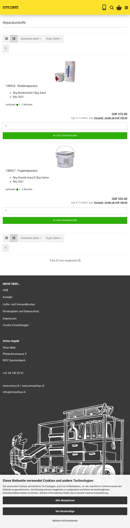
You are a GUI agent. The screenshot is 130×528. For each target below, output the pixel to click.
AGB (5, 290)
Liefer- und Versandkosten (19, 304)
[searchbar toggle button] (111, 7)
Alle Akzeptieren (65, 500)
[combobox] (30, 39)
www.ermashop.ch (33, 385)
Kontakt (7, 297)
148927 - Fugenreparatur (21, 170)
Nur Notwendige (65, 511)
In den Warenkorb (65, 135)
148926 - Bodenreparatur (22, 86)
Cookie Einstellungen (16, 325)
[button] (6, 39)
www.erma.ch (11, 385)
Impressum (10, 318)
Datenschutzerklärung (96, 493)
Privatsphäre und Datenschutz (21, 311)
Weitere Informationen (65, 520)
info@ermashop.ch (14, 392)
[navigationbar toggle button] (126, 7)
